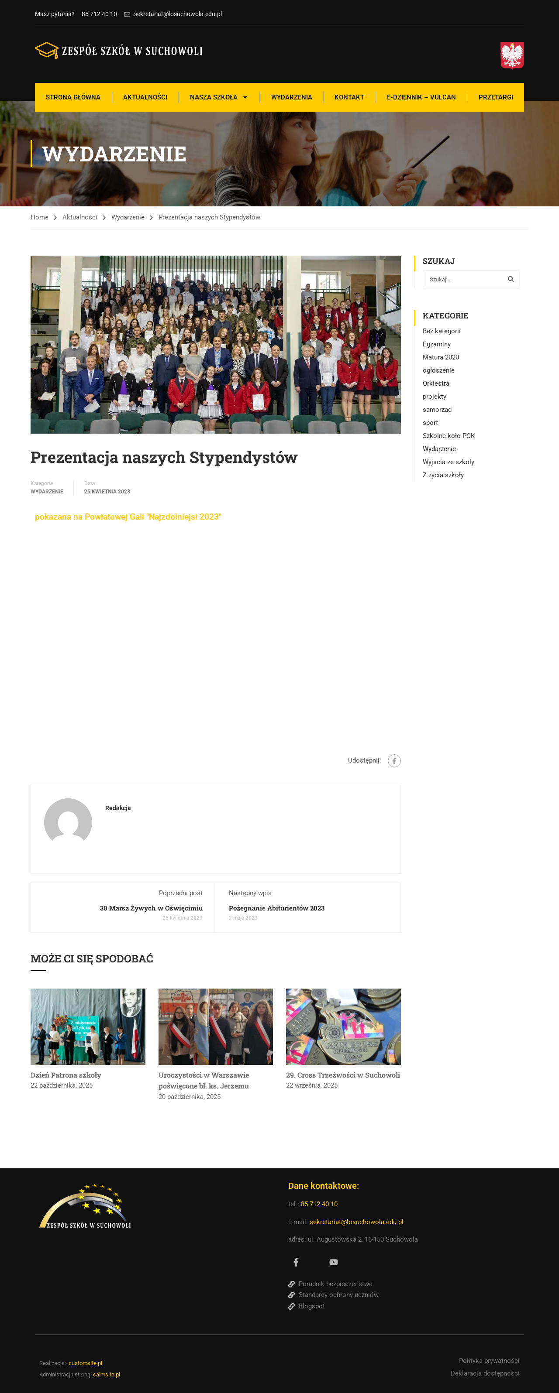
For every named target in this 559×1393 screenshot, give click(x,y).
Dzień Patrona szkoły (66, 1074)
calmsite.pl (106, 1374)
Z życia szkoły (443, 475)
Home (39, 217)
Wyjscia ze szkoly (448, 462)
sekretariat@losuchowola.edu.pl (357, 1222)
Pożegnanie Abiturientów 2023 (276, 908)
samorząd (437, 410)
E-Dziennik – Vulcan (421, 97)
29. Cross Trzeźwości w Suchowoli (343, 1074)
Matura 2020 (441, 357)
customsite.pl (85, 1363)
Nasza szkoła (219, 97)
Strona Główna (73, 97)
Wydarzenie (128, 217)
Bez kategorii (442, 331)
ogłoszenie (439, 370)
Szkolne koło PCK (449, 436)
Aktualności (145, 97)
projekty (434, 396)
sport (430, 423)
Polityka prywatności (489, 1361)
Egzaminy (437, 344)
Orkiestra (436, 383)
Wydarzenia (291, 97)
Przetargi (496, 97)
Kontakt (349, 97)
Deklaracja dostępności (485, 1373)
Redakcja (118, 807)
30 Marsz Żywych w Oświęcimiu (151, 908)
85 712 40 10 (320, 1204)
